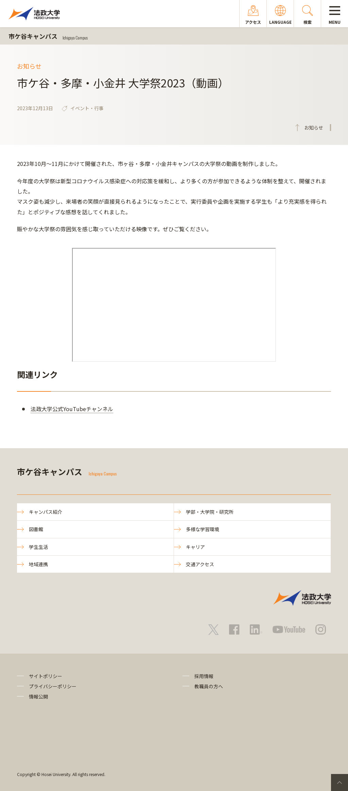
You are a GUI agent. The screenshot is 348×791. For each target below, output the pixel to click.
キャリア (195, 546)
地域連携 (38, 564)
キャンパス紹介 (45, 511)
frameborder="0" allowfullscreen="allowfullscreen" (174, 305)
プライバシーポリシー (52, 686)
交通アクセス (200, 564)
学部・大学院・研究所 (209, 511)
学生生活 (38, 546)
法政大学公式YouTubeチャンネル (72, 409)
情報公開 (38, 696)
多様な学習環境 (202, 529)
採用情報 (203, 676)
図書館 (36, 529)
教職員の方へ (208, 686)
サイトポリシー (45, 676)
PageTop (339, 782)
